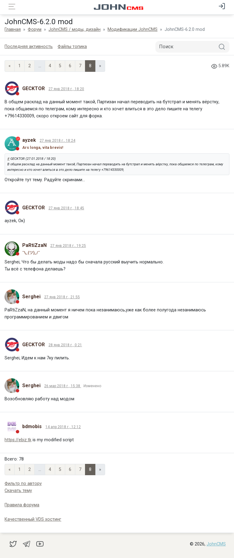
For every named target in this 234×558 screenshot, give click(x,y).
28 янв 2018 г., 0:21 (65, 345)
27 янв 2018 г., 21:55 (62, 297)
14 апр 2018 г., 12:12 (63, 427)
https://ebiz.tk (18, 439)
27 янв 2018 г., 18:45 (66, 208)
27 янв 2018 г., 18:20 (66, 89)
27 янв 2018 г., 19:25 (68, 246)
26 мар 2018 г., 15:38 (62, 386)
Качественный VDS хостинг (33, 519)
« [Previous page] (10, 65)
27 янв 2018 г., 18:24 (57, 140)
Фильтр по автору (23, 483)
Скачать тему (18, 490)
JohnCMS (216, 544)
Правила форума (22, 505)
